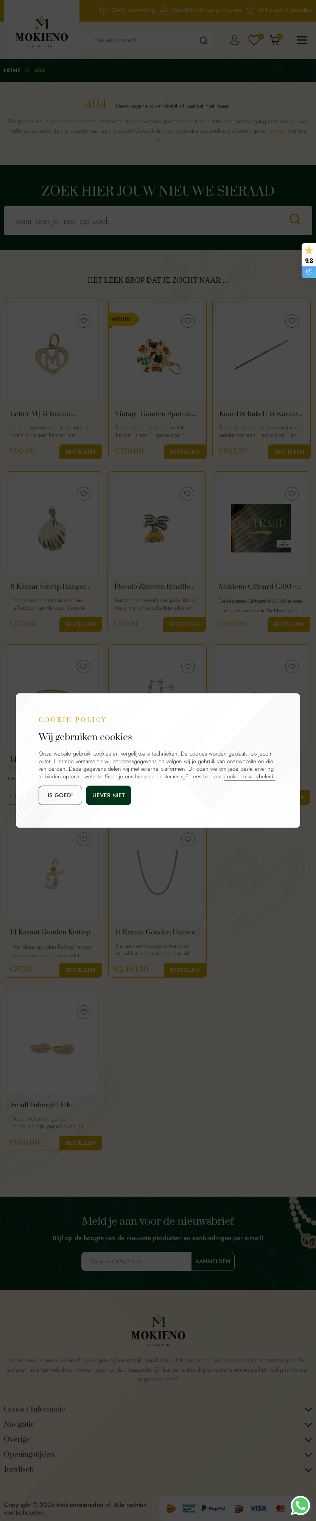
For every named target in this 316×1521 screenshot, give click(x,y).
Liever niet (108, 795)
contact (277, 131)
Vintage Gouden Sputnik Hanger (153, 414)
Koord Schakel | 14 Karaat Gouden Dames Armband (259, 414)
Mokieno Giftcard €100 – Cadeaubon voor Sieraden (260, 587)
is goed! (60, 795)
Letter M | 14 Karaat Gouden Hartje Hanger (47, 414)
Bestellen (80, 452)
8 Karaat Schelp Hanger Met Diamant (48, 587)
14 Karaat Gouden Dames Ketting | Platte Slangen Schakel (155, 932)
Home (12, 70)
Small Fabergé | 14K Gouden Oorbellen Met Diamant (47, 1105)
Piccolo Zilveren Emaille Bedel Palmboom (152, 587)
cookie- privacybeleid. (249, 776)
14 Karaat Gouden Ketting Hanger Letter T (50, 932)
